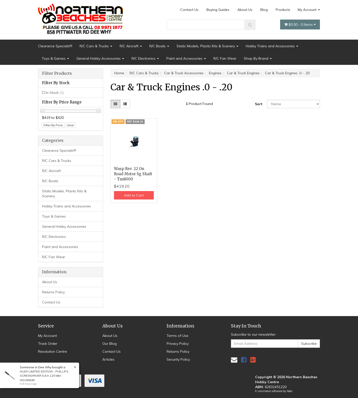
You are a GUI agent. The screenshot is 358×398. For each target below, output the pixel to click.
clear (70, 125)
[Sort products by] (293, 104)
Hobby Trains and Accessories (272, 46)
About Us (244, 9)
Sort (258, 104)
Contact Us (189, 9)
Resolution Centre (52, 351)
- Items (300, 24)
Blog (264, 9)
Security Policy (178, 359)
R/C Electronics (145, 58)
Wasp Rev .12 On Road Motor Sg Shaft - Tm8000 (133, 173)
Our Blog (109, 343)
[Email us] (234, 360)
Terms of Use (177, 335)
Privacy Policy (178, 343)
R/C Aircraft (131, 46)
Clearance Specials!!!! (55, 46)
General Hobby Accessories (100, 58)
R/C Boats (159, 46)
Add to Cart (134, 195)
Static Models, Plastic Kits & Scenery (207, 46)
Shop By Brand (258, 58)
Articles (108, 359)
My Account (309, 9)
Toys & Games (55, 58)
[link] (243, 360)
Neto (289, 391)
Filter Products (57, 73)
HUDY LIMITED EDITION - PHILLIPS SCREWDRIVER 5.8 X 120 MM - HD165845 (44, 376)
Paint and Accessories (186, 58)
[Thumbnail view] (115, 104)
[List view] (125, 104)
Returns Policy (53, 292)
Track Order (47, 343)
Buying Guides (217, 9)
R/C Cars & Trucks (96, 46)
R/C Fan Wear (224, 58)
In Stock (55, 92)
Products (283, 9)
